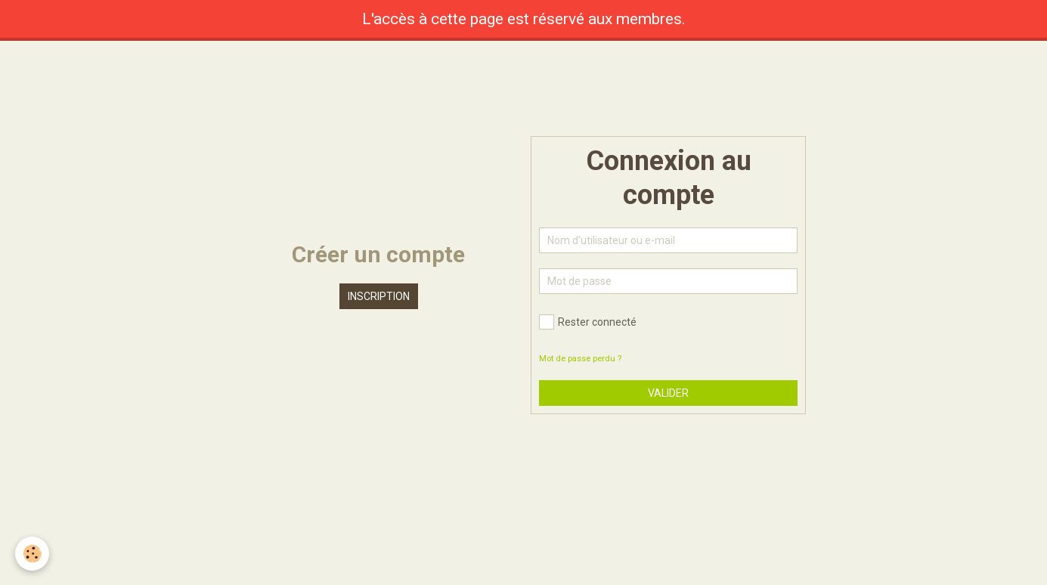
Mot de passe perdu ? (580, 359)
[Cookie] (32, 554)
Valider (668, 393)
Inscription (379, 296)
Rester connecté (588, 322)
